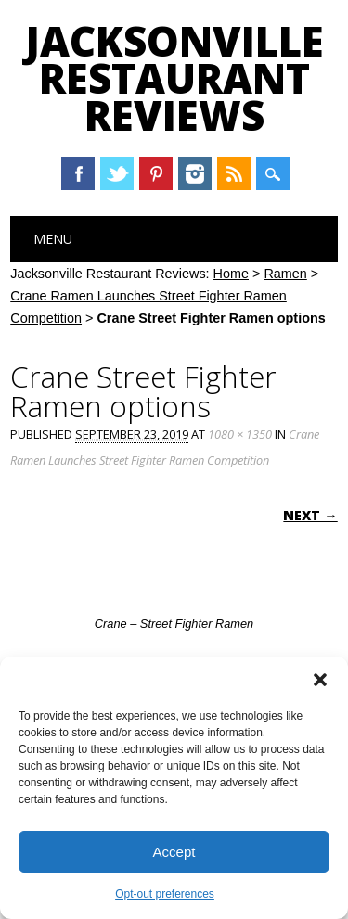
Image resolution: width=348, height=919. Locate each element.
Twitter (117, 173)
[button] (320, 679)
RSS (234, 173)
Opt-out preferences (164, 893)
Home (231, 273)
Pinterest (156, 173)
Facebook (78, 173)
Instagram (195, 173)
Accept (174, 852)
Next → (310, 515)
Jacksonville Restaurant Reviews (174, 78)
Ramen (285, 273)
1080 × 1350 (240, 434)
